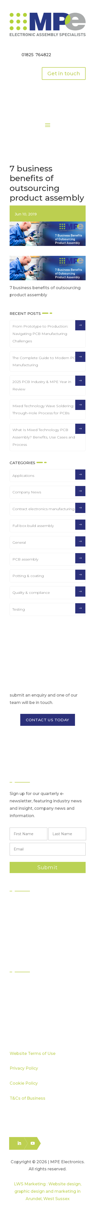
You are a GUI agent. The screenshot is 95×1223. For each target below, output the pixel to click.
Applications (23, 475)
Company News (26, 492)
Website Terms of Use (32, 1053)
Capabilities (26, 1002)
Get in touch (63, 73)
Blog (19, 1020)
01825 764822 (36, 54)
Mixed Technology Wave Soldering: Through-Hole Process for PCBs (43, 410)
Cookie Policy (24, 1083)
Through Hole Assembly (38, 921)
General (19, 542)
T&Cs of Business (27, 1098)
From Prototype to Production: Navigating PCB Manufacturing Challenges (40, 333)
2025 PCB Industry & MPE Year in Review (41, 385)
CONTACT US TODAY (47, 719)
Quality (22, 993)
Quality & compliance (31, 592)
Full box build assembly (33, 525)
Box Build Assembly (34, 930)
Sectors (22, 983)
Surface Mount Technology (41, 912)
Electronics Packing (34, 948)
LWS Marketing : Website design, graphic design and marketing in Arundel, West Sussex (47, 1191)
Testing (18, 609)
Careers (23, 1029)
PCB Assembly (29, 903)
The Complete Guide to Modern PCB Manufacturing (45, 361)
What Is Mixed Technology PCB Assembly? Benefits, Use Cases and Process (43, 437)
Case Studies (27, 1011)
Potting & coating (28, 575)
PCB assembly (25, 559)
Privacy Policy (24, 1068)
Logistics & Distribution (36, 939)
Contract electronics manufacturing (43, 509)
